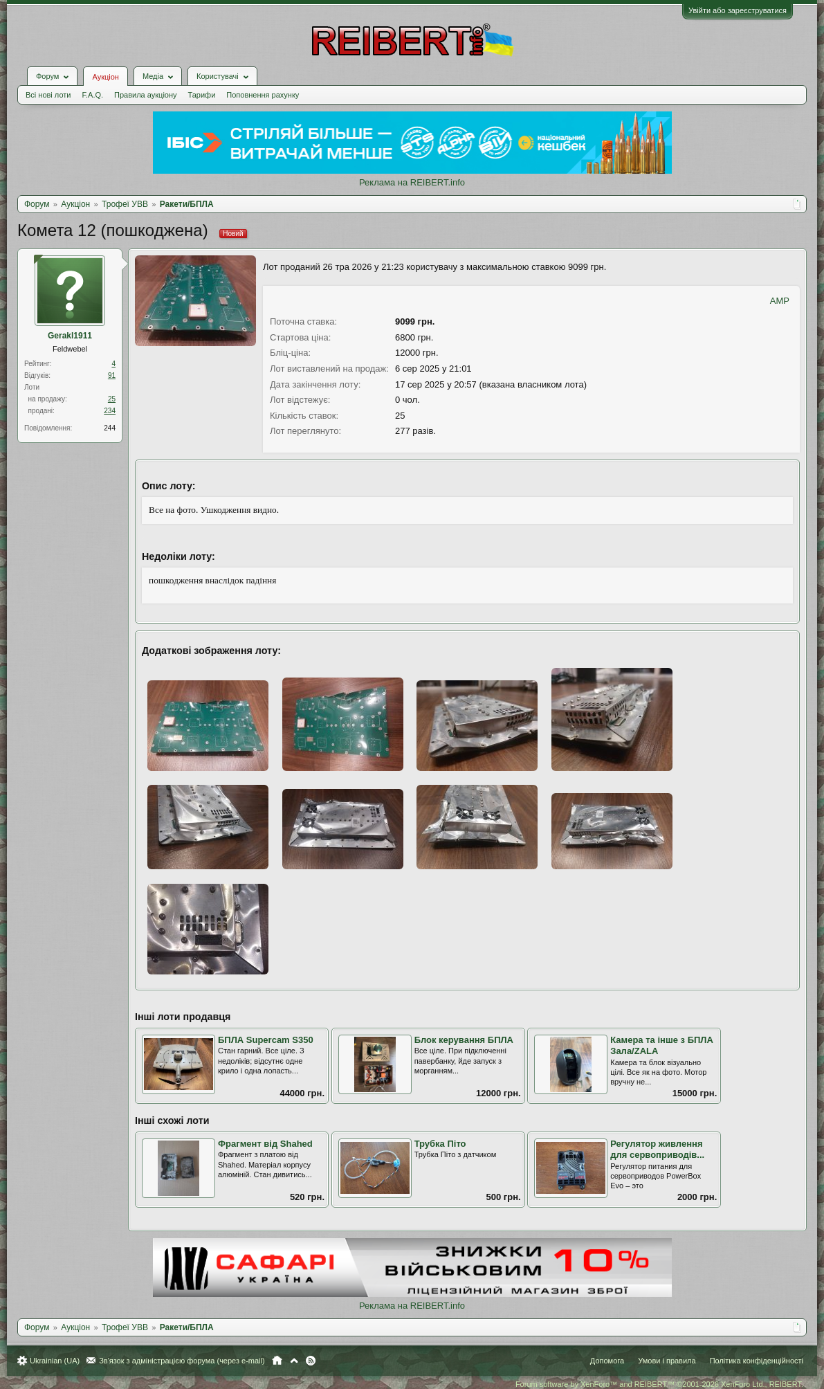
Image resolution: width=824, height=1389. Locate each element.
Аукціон (105, 77)
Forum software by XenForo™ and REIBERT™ (659, 1384)
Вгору (294, 1360)
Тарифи (202, 95)
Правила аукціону (145, 95)
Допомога (607, 1360)
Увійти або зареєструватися (737, 10)
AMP (779, 301)
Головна (277, 1360)
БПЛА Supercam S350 (265, 1040)
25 (112, 399)
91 (112, 375)
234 (110, 411)
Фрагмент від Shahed (265, 1143)
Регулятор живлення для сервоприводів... (657, 1149)
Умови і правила (666, 1360)
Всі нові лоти (48, 95)
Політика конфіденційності (756, 1360)
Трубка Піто (440, 1143)
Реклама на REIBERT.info (412, 182)
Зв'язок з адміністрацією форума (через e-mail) (182, 1360)
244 (110, 428)
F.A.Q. (92, 95)
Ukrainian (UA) (55, 1360)
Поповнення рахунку (262, 95)
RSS (310, 1360)
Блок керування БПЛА (463, 1040)
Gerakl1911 (70, 336)
